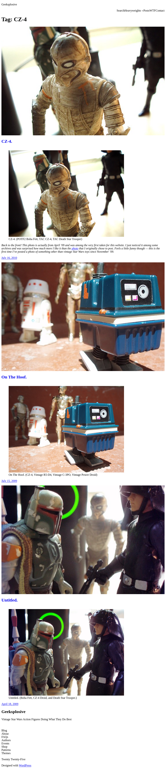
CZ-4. (6, 141)
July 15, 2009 (9, 480)
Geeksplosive (9, 4)
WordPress (25, 765)
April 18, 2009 (9, 703)
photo (75, 248)
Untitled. (9, 600)
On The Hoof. (14, 377)
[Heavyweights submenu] (142, 11)
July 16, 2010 (9, 257)
